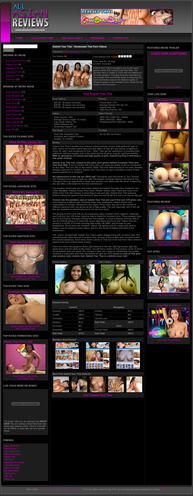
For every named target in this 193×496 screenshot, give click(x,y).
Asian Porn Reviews (47, 489)
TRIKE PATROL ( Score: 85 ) (26, 142)
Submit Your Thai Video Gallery (120, 294)
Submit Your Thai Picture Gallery (75, 294)
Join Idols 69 (25, 229)
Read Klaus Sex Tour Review (26, 276)
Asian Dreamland (12, 454)
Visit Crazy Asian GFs (168, 295)
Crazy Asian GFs (169, 257)
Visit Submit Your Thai (97, 93)
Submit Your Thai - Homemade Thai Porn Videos (80, 46)
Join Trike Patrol (25, 179)
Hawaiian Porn (13, 68)
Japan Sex (9, 479)
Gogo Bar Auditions (169, 305)
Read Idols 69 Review (25, 226)
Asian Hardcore (13, 107)
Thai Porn (85, 51)
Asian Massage (13, 110)
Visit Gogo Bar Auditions (168, 340)
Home (19, 38)
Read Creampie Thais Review (25, 326)
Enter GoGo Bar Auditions (168, 87)
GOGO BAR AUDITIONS (169, 53)
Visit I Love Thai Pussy (169, 244)
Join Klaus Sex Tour (25, 279)
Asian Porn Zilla (11, 468)
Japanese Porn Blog (14, 462)
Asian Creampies (14, 99)
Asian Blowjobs (13, 96)
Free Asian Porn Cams (168, 99)
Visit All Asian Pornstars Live (169, 194)
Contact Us (120, 38)
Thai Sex (8, 476)
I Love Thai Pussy (169, 207)
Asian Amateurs (71, 51)
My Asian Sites (11, 470)
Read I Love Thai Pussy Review (168, 242)
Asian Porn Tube (42, 38)
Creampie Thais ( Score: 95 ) (25, 291)
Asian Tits (10, 129)
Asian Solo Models (15, 125)
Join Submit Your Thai (97, 395)
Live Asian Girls (71, 38)
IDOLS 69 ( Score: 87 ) (25, 192)
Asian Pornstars (13, 118)
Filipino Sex (9, 457)
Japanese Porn (13, 75)
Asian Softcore (13, 122)
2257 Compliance (74, 489)
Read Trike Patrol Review (25, 177)
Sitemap (61, 489)
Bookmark (98, 38)
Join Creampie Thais (26, 328)
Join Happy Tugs (26, 378)
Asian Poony (10, 448)
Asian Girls (11, 103)
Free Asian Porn (12, 451)
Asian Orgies (12, 114)
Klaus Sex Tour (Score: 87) (25, 241)
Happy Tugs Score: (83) (18, 341)
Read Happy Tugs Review (25, 376)
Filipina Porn (12, 64)
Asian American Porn (16, 60)
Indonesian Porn (13, 72)
